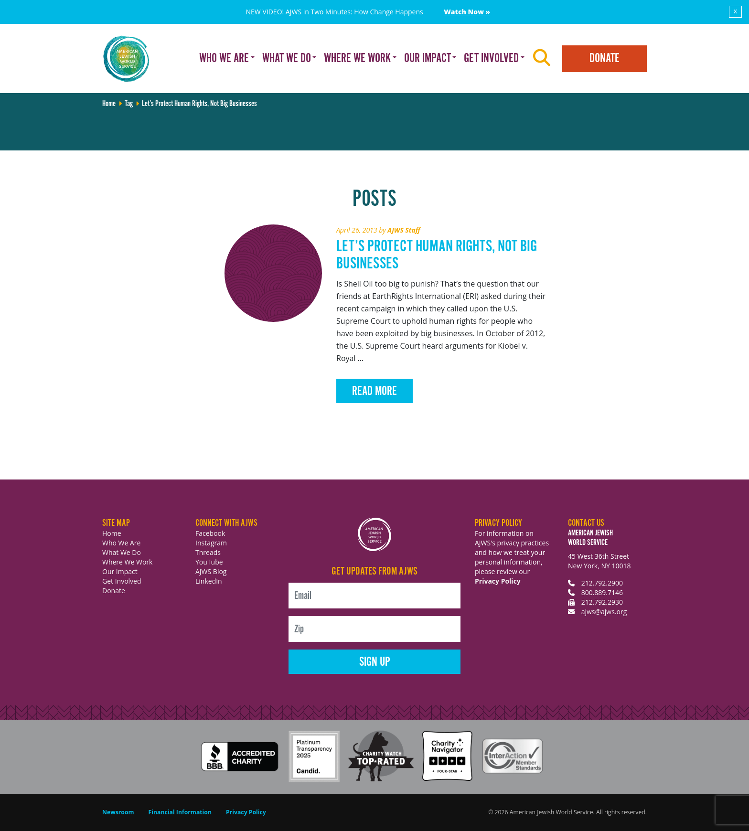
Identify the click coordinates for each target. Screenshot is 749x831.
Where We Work (127, 561)
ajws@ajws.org (604, 611)
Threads (208, 552)
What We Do (121, 552)
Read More (374, 391)
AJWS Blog (210, 571)
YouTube (209, 561)
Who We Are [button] (224, 58)
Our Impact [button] (427, 58)
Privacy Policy (498, 581)
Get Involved (121, 581)
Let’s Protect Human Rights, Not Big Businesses (436, 255)
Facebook (210, 533)
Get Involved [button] (491, 58)
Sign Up (374, 662)
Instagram (211, 542)
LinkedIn (208, 581)
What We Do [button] (286, 58)
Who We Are (121, 542)
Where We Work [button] (357, 58)
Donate (604, 58)
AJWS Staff (403, 229)
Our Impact (120, 571)
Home (109, 104)
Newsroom (118, 812)
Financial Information (180, 812)
